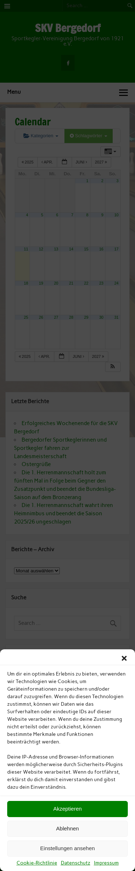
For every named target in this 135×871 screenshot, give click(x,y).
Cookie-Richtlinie (37, 863)
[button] (124, 658)
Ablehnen (67, 828)
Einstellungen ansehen (67, 848)
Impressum (106, 863)
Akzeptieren (67, 809)
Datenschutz (75, 863)
